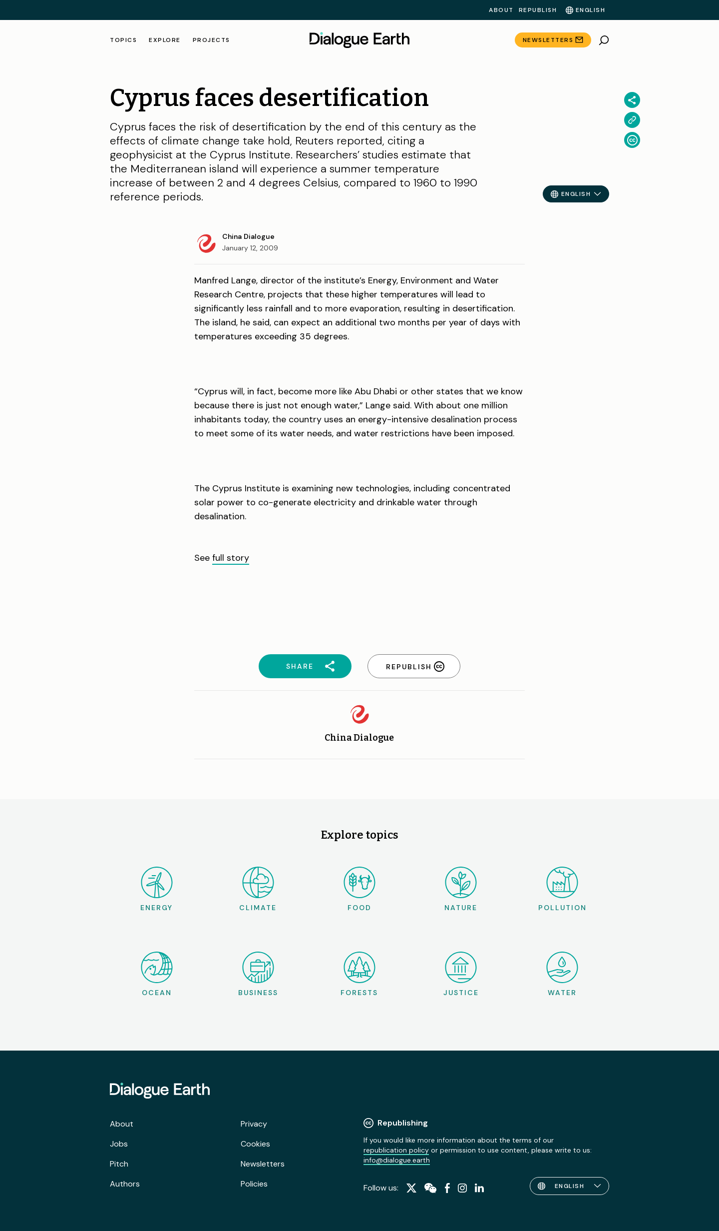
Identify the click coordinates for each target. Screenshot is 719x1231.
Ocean (157, 974)
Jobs (119, 1144)
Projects (211, 39)
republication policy (396, 1150)
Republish (538, 9)
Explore (165, 39)
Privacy (254, 1124)
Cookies (255, 1144)
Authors (125, 1184)
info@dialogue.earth (396, 1160)
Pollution (562, 889)
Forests (359, 974)
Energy (156, 889)
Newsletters (548, 40)
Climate (258, 889)
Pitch (119, 1164)
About (501, 9)
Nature (460, 889)
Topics (123, 39)
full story (230, 558)
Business (258, 974)
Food (359, 889)
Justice (461, 974)
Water (562, 974)
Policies (254, 1184)
